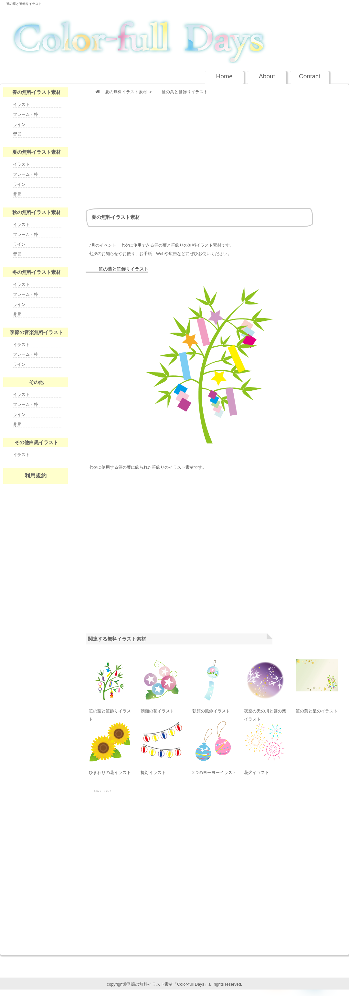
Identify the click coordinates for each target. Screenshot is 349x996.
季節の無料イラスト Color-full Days (167, 34)
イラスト (21, 104)
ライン (19, 124)
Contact (309, 76)
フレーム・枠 (25, 114)
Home (224, 76)
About (267, 76)
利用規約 (36, 476)
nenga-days (35, 526)
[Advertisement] (181, 150)
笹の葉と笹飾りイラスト (24, 4)
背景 (17, 134)
